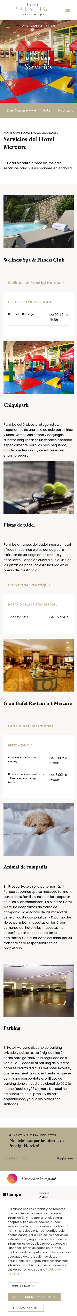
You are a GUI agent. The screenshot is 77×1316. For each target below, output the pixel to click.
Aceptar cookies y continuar (34, 1297)
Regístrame (65, 1158)
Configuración (23, 1286)
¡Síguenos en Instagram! (31, 1178)
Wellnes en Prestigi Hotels (36, 282)
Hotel (47, 110)
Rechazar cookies (25, 1307)
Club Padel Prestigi (29, 585)
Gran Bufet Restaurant (33, 726)
